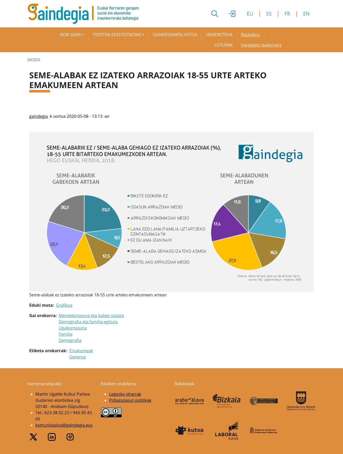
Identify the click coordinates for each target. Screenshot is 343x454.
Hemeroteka (219, 34)
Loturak (223, 45)
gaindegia (38, 116)
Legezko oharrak (125, 394)
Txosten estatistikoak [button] (117, 34)
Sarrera (33, 59)
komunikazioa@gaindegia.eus (64, 425)
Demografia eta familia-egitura (88, 322)
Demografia (70, 340)
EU (250, 13)
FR (287, 13)
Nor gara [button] (70, 34)
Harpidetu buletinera (261, 45)
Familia (65, 334)
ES (269, 13)
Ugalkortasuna (73, 328)
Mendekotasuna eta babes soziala (91, 315)
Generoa (77, 357)
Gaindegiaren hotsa (175, 34)
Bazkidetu (250, 34)
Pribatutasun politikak (130, 400)
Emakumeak (81, 350)
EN (306, 13)
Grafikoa (64, 305)
